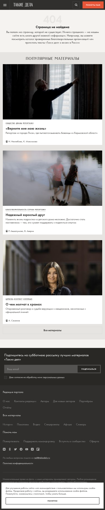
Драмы (19, 123)
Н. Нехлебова (15, 141)
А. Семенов (14, 320)
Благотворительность (16, 210)
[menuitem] (5, 5)
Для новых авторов (64, 401)
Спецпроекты (51, 424)
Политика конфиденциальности (18, 463)
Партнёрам (86, 401)
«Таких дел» (52, 42)
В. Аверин (29, 231)
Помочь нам (93, 5)
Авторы (44, 401)
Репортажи (28, 123)
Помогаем (23, 424)
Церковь (9, 299)
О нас (6, 401)
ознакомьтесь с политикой (31, 493)
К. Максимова (30, 141)
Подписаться (88, 369)
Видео (36, 424)
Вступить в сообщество (72, 441)
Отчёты (7, 407)
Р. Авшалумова (16, 231)
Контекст (18, 299)
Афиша (68, 424)
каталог (29, 39)
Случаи (30, 210)
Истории (8, 424)
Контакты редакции (25, 401)
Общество (10, 123)
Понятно (53, 501)
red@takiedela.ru (42, 457)
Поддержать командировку (39, 441)
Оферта (94, 441)
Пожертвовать (11, 441)
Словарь (81, 424)
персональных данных (54, 377)
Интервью (27, 299)
